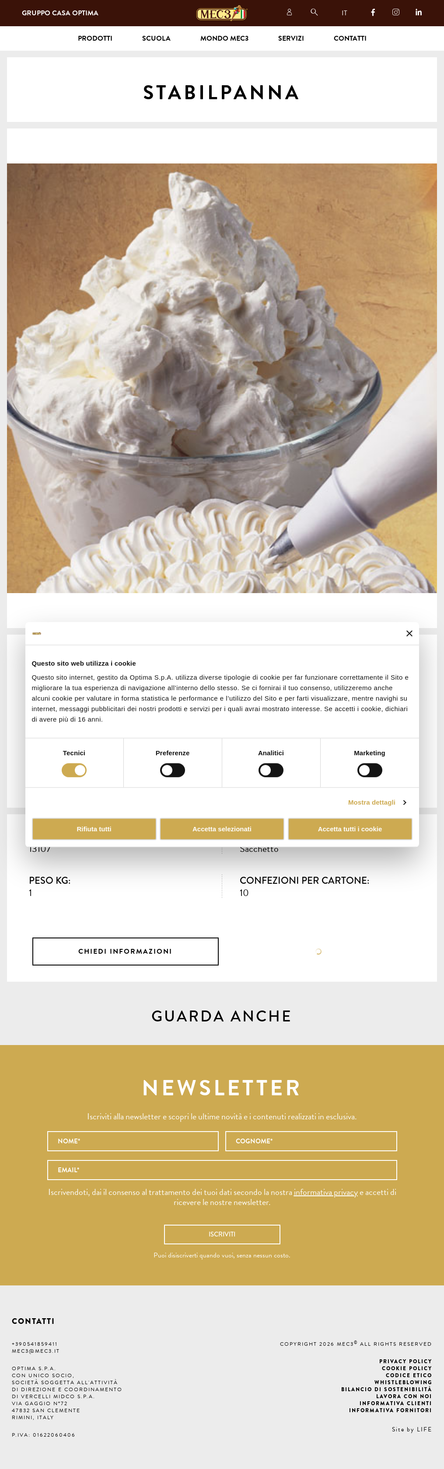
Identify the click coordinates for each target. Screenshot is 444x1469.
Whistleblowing (403, 1382)
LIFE (424, 1429)
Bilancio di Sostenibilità (386, 1389)
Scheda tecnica (318, 951)
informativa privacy (326, 1191)
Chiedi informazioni (125, 951)
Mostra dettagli (371, 802)
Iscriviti (222, 1234)
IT (344, 13)
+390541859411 (35, 1344)
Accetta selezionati (222, 829)
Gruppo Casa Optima (60, 13)
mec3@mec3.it (36, 1351)
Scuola (156, 38)
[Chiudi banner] (409, 633)
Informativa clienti (396, 1403)
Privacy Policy (405, 1361)
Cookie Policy (407, 1368)
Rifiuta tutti (94, 829)
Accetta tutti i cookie (350, 829)
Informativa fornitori (390, 1410)
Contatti (350, 38)
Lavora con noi (404, 1396)
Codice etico (409, 1375)
